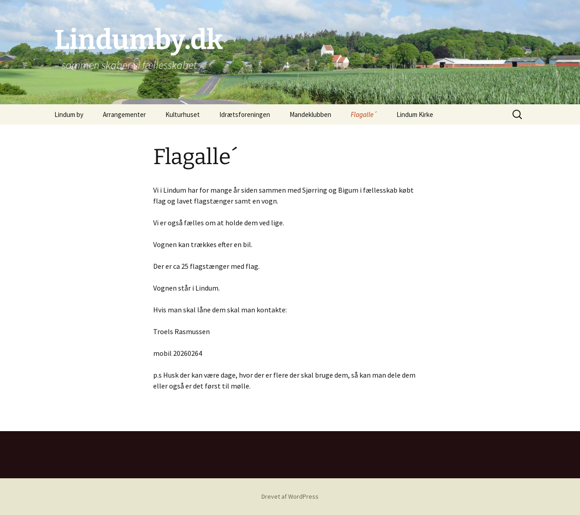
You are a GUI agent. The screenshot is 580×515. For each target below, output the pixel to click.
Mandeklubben (310, 114)
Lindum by (68, 114)
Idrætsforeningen (244, 114)
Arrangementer (124, 114)
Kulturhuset (182, 114)
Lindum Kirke (414, 114)
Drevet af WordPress (290, 496)
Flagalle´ (364, 114)
